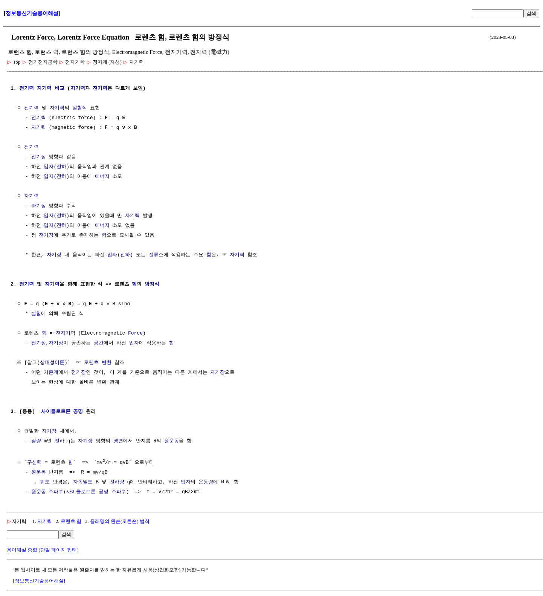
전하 (61, 167)
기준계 (51, 372)
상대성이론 (53, 362)
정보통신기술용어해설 (32, 13)
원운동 (171, 441)
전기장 (38, 157)
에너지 (102, 176)
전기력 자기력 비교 (41, 88)
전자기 (63, 333)
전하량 (117, 481)
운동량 (205, 481)
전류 (154, 255)
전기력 (100, 88)
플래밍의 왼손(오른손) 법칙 (119, 521)
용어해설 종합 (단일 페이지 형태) (43, 549)
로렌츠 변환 (99, 362)
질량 (36, 441)
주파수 (56, 491)
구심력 (34, 462)
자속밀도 (83, 481)
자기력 (77, 88)
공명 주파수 (112, 491)
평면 (118, 441)
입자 (48, 167)
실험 (36, 313)
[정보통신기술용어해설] (39, 580)
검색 (531, 13)
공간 (99, 343)
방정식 (152, 284)
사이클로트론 (55, 411)
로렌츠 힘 (71, 521)
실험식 (79, 108)
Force (135, 333)
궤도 (45, 481)
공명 (78, 411)
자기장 (38, 206)
